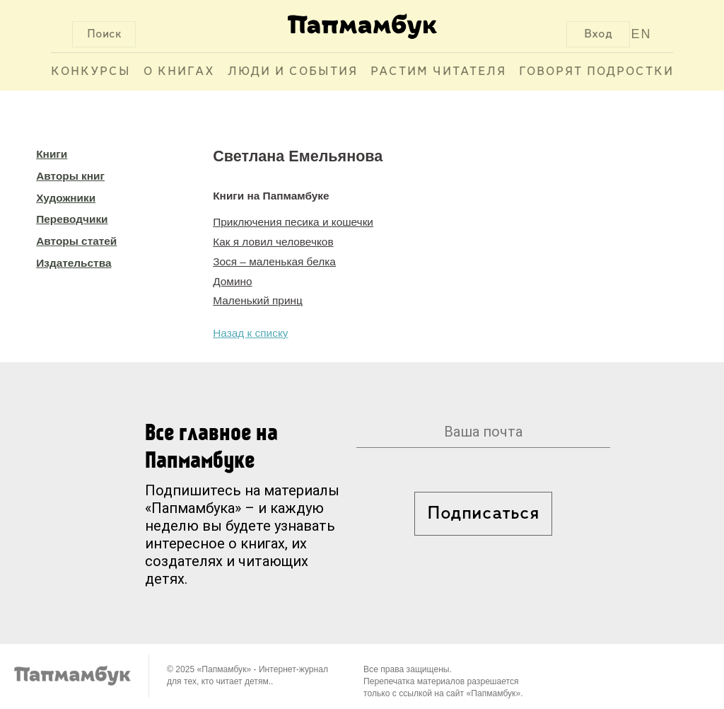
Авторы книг (70, 176)
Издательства (73, 263)
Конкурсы (91, 72)
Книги (51, 154)
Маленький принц (258, 300)
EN (641, 34)
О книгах (179, 72)
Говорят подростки (596, 72)
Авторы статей (76, 241)
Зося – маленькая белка (274, 261)
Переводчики (71, 219)
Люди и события (293, 72)
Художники (65, 198)
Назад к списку (250, 333)
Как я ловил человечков (273, 242)
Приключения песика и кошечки (293, 222)
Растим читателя (438, 72)
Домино (232, 281)
